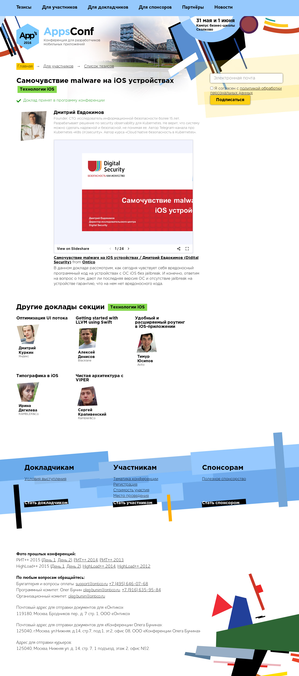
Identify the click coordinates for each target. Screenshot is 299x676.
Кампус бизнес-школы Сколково (215, 27)
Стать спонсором (220, 503)
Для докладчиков (108, 7)
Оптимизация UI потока (42, 318)
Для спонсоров (155, 7)
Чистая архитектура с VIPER (99, 378)
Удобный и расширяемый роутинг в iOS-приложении (160, 322)
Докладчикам (49, 468)
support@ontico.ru (92, 584)
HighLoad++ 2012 (133, 566)
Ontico (88, 262)
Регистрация (125, 484)
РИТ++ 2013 (112, 560)
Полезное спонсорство (224, 479)
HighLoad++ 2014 (99, 566)
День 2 (64, 560)
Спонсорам (222, 468)
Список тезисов (99, 66)
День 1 (49, 560)
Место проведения (131, 496)
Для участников (59, 7)
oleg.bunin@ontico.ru (101, 590)
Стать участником (132, 503)
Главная (25, 66)
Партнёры (193, 7)
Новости (223, 7)
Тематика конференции (135, 479)
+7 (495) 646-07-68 (128, 584)
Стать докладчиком (46, 503)
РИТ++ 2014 (86, 560)
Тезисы (24, 7)
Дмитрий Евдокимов (79, 112)
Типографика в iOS (37, 376)
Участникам (135, 468)
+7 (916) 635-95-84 (141, 590)
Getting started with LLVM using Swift (97, 320)
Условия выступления (45, 479)
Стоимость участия (131, 490)
